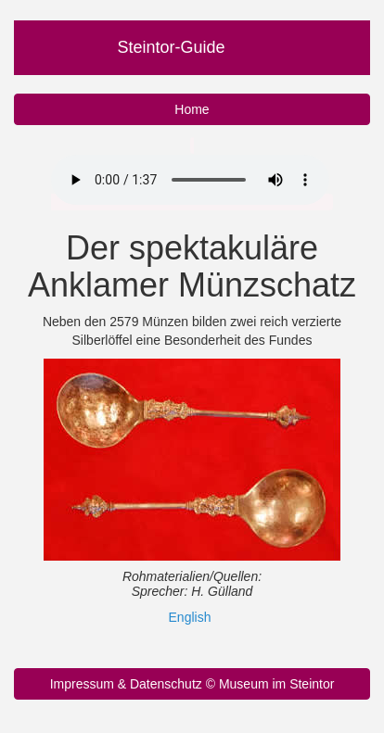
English (190, 617)
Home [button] (191, 109)
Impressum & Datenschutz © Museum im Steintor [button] (192, 683)
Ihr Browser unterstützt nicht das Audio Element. (190, 180)
